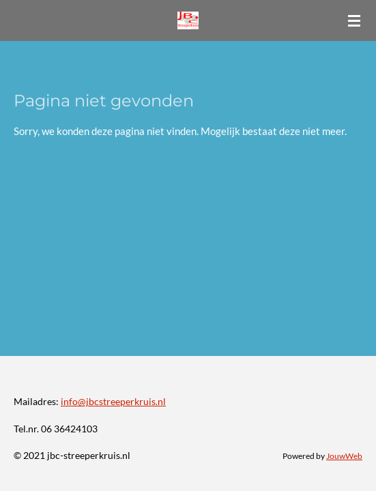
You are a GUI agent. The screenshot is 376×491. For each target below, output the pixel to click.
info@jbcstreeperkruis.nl (113, 401)
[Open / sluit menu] (354, 20)
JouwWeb (344, 455)
